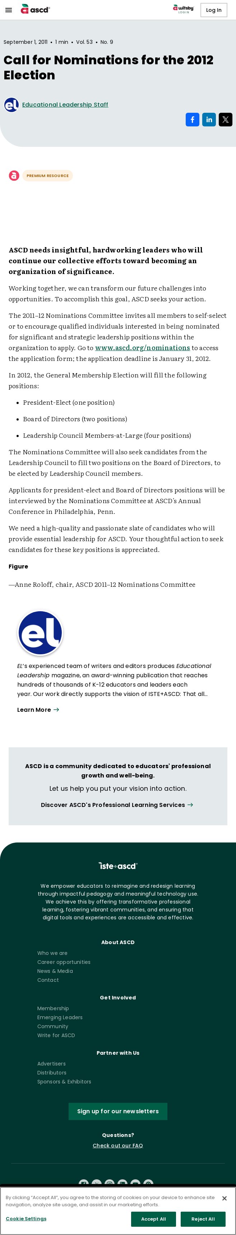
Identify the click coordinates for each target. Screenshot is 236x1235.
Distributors (51, 1072)
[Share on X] (225, 119)
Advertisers (51, 1063)
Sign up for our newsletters (118, 1111)
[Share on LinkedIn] (209, 119)
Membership (53, 1008)
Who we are (52, 953)
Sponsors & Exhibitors (64, 1081)
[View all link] (118, 805)
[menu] (8, 10)
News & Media (55, 971)
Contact (48, 980)
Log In (214, 10)
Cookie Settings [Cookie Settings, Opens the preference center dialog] (26, 1221)
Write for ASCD (56, 1035)
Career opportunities (64, 962)
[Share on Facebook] (192, 119)
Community (53, 1026)
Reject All (202, 1222)
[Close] (224, 1202)
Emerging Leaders (60, 1017)
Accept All (153, 1222)
